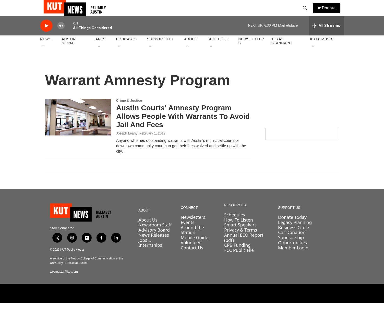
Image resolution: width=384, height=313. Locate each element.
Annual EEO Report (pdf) (243, 247)
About (190, 49)
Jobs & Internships (150, 252)
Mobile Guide (194, 247)
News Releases (153, 245)
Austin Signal (69, 51)
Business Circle (293, 237)
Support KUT (160, 49)
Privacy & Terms (240, 240)
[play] (46, 35)
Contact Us (192, 257)
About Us (147, 230)
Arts (101, 49)
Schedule (217, 49)
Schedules (234, 224)
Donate (331, 12)
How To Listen (238, 230)
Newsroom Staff (154, 234)
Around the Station (192, 239)
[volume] (61, 35)
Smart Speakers (240, 234)
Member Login (293, 257)
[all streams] (326, 35)
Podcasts (126, 49)
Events (187, 232)
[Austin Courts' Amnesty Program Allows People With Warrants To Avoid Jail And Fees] (78, 127)
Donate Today (292, 227)
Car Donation (291, 242)
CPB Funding (237, 255)
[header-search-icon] (307, 13)
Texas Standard (281, 51)
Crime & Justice (129, 110)
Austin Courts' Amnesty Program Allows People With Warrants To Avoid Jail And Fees (183, 126)
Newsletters (251, 51)
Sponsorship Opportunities (292, 249)
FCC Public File (239, 260)
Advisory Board (154, 240)
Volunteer (191, 252)
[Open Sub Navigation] (44, 57)
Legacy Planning (295, 232)
